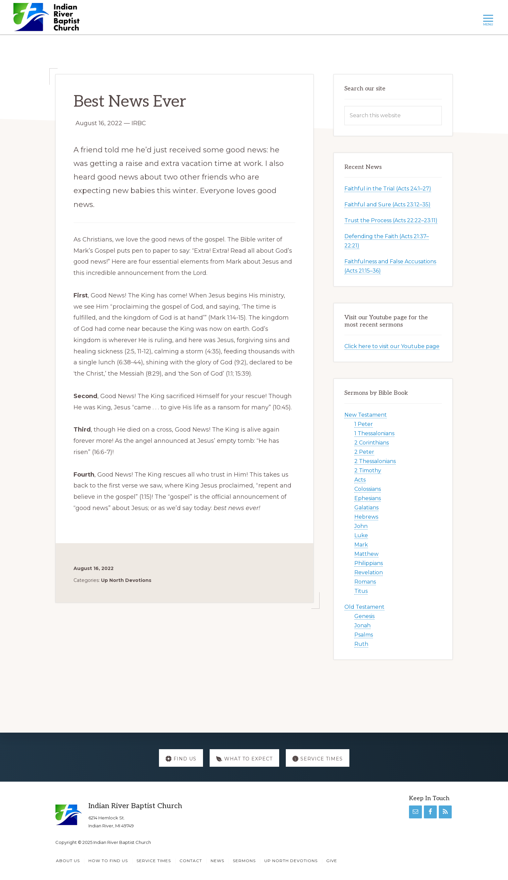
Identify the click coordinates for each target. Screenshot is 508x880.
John (361, 526)
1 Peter (363, 424)
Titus (361, 591)
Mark (361, 545)
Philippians (368, 563)
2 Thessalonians (375, 461)
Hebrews (366, 517)
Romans (365, 582)
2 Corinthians (371, 443)
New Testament (365, 415)
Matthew (366, 554)
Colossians (367, 489)
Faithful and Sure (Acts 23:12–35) (387, 204)
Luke (361, 535)
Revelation (368, 572)
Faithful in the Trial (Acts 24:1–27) (387, 188)
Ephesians (367, 498)
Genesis (364, 616)
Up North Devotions (126, 580)
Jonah (362, 625)
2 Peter (364, 452)
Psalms (363, 635)
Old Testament (364, 607)
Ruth (361, 644)
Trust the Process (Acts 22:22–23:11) (390, 220)
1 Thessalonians (374, 433)
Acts (360, 480)
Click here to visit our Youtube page (391, 346)
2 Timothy (367, 470)
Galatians (366, 507)
